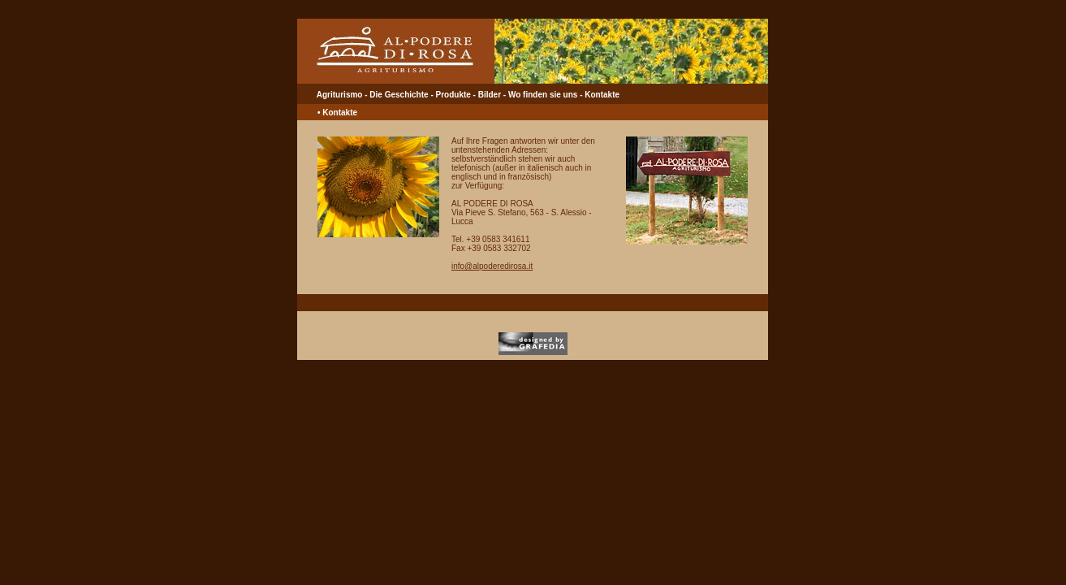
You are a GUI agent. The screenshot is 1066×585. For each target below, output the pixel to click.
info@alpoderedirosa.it (492, 266)
